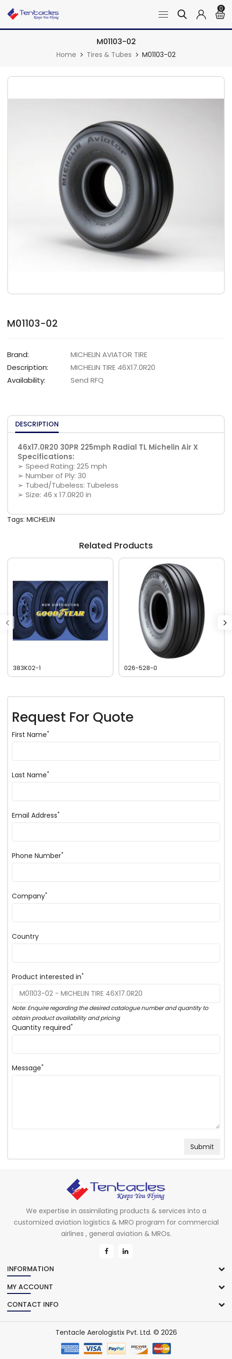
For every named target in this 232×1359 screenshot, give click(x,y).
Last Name (30, 775)
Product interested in (48, 977)
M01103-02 (159, 54)
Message (28, 1068)
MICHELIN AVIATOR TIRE (109, 354)
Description (37, 424)
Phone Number (37, 855)
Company (29, 896)
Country (25, 936)
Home (66, 54)
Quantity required (41, 1027)
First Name (30, 734)
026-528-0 (140, 667)
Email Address (36, 815)
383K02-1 (27, 667)
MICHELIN (41, 519)
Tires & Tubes (109, 54)
